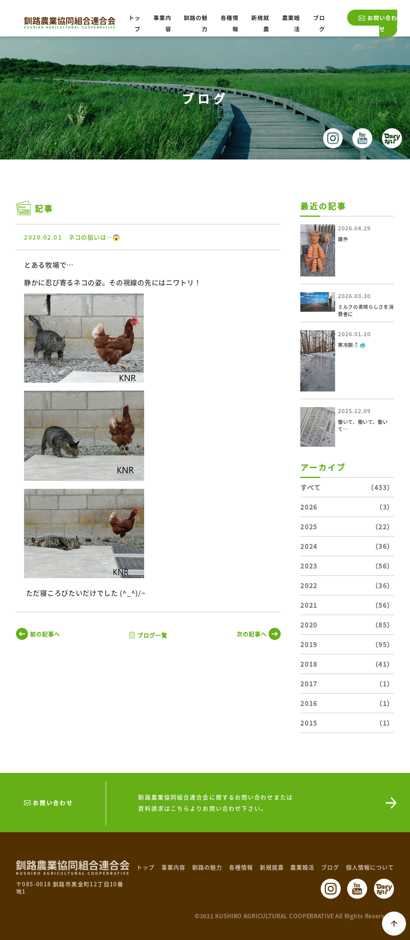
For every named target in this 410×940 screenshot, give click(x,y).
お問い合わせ (382, 23)
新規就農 (272, 867)
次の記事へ (252, 634)
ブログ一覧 (152, 635)
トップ (146, 867)
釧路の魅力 (207, 867)
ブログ (330, 867)
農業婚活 (302, 867)
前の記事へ (45, 634)
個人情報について (370, 867)
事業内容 (173, 867)
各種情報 (241, 867)
